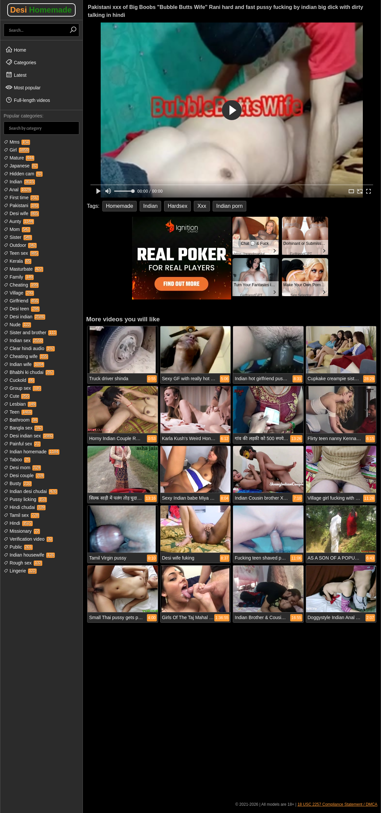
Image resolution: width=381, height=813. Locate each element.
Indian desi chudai (30, 491)
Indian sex (23, 340)
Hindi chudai (25, 507)
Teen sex (21, 253)
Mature (19, 157)
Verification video (28, 539)
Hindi (18, 523)
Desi (41, 9)
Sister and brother (30, 332)
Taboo (17, 459)
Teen (18, 412)
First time (21, 197)
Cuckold (19, 380)
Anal (17, 189)
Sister (18, 237)
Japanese (21, 165)
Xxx (201, 206)
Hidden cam (23, 173)
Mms (17, 142)
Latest (15, 74)
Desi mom (22, 467)
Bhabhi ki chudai (29, 372)
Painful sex (22, 443)
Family (19, 277)
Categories (20, 62)
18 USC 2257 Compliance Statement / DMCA (337, 804)
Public (18, 547)
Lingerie (20, 570)
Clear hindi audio (29, 348)
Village (19, 292)
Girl (16, 150)
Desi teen (22, 308)
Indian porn (229, 206)
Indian (19, 181)
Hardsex (178, 206)
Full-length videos (27, 100)
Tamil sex (21, 515)
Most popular (23, 87)
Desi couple (24, 475)
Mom (17, 229)
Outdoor (20, 245)
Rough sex (23, 562)
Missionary (22, 531)
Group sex (22, 388)
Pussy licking (25, 499)
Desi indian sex (28, 435)
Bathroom (21, 420)
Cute (17, 396)
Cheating (21, 285)
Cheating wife (26, 356)
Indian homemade (31, 451)
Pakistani (21, 205)
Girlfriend (21, 300)
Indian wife (24, 364)
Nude (17, 324)
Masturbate (23, 269)
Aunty (19, 221)
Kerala (17, 261)
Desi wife (21, 213)
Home (15, 49)
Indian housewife (29, 555)
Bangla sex (23, 427)
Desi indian (24, 316)
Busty (18, 483)
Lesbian (20, 404)
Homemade (119, 206)
